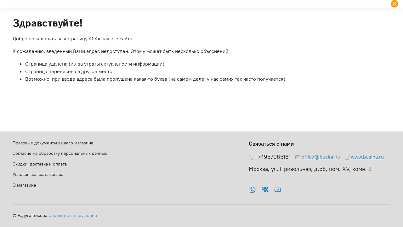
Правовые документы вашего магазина (53, 143)
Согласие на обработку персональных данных (60, 153)
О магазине (24, 185)
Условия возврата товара (38, 174)
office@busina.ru (321, 157)
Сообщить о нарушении (72, 215)
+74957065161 (272, 157)
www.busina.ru (367, 157)
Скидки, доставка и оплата (40, 164)
